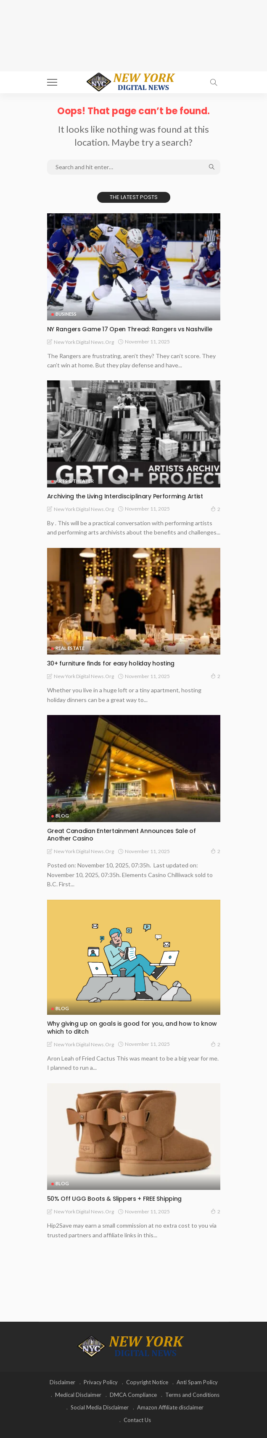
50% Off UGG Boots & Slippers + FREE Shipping (114, 1198)
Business (66, 314)
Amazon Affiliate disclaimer (170, 1407)
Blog (62, 815)
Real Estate (70, 648)
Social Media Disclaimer (100, 1407)
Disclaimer (62, 1382)
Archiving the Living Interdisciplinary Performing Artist (125, 496)
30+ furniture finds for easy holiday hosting (111, 663)
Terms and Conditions (192, 1394)
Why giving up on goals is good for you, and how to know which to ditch (132, 1027)
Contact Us (137, 1420)
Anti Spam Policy (197, 1382)
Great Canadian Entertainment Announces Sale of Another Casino (121, 835)
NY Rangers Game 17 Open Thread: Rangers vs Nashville (129, 329)
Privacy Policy (101, 1382)
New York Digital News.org (84, 342)
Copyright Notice (147, 1382)
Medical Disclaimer (78, 1394)
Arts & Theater (75, 481)
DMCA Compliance (133, 1394)
